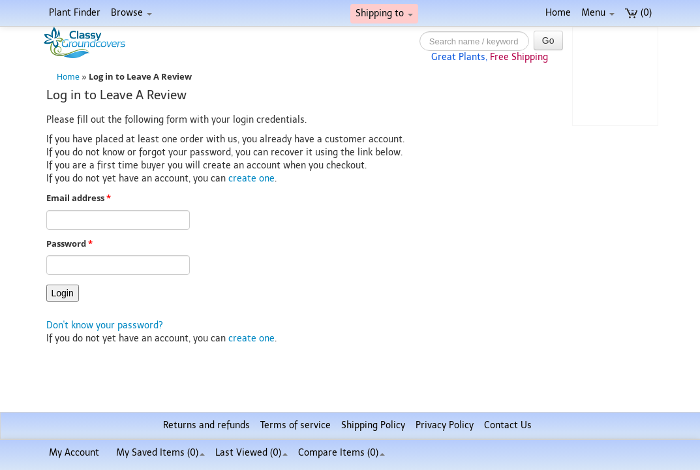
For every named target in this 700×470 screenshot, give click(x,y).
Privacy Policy (445, 425)
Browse (131, 12)
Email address (78, 198)
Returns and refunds (206, 425)
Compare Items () (341, 452)
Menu (598, 12)
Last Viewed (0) (251, 452)
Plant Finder (74, 12)
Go (548, 40)
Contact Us (508, 425)
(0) (638, 12)
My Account (74, 452)
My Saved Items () (160, 452)
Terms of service (295, 425)
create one (251, 178)
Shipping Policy (373, 425)
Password (69, 243)
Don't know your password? (104, 325)
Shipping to (384, 13)
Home (558, 12)
